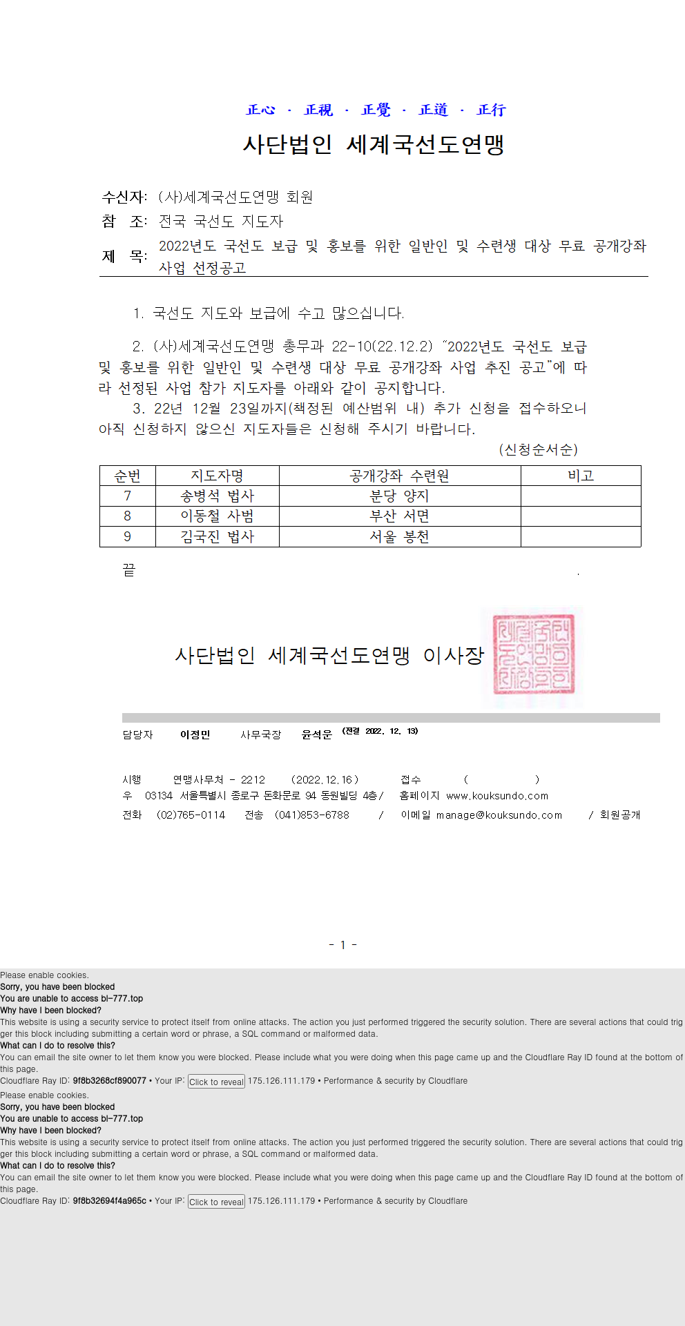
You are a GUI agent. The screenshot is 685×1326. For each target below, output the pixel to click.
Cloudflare (447, 1080)
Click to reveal (216, 1081)
